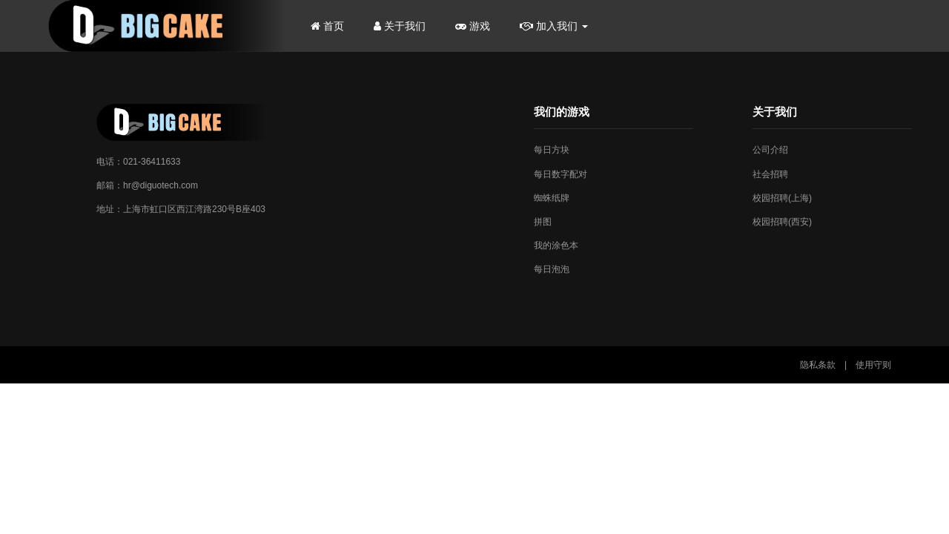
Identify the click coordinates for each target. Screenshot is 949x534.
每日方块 (551, 150)
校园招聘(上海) (782, 198)
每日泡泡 (551, 269)
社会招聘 (770, 174)
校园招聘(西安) (782, 222)
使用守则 (873, 365)
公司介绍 (770, 150)
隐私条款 (818, 365)
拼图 (543, 222)
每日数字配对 (560, 174)
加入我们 (554, 26)
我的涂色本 (556, 245)
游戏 (472, 26)
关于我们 (400, 26)
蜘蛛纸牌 (551, 198)
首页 (327, 26)
